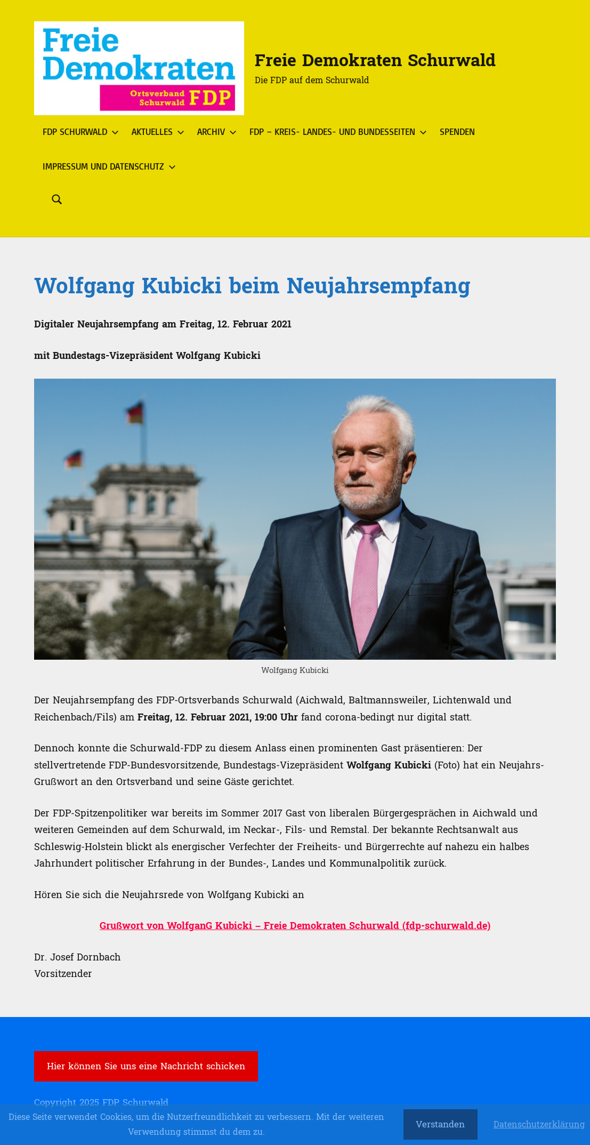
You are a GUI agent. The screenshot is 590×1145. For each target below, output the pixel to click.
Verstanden (440, 1124)
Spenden (457, 131)
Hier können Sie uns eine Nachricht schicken (146, 1066)
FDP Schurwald (79, 131)
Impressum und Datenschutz (107, 166)
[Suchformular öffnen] (57, 199)
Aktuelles (156, 131)
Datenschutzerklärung (539, 1124)
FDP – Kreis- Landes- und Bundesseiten (336, 131)
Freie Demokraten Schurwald (375, 60)
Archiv (214, 131)
